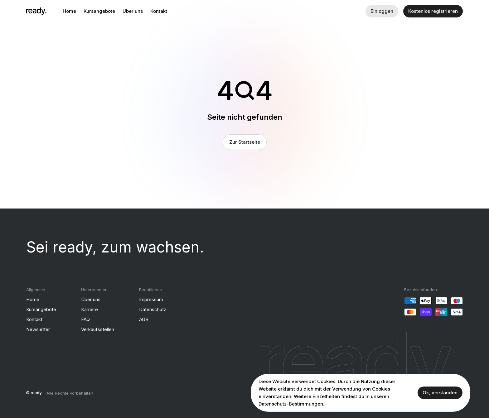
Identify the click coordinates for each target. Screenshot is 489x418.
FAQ (85, 319)
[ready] (36, 11)
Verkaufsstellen (97, 329)
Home (69, 11)
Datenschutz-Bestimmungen (291, 404)
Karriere (89, 309)
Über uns (133, 11)
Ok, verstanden (440, 393)
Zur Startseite (244, 142)
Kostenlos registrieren (433, 11)
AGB (143, 319)
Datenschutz (152, 309)
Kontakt (158, 11)
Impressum (151, 299)
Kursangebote (99, 11)
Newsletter (38, 329)
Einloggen (381, 11)
